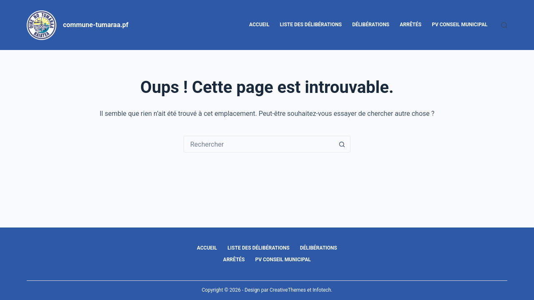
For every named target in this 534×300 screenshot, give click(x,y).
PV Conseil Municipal (459, 25)
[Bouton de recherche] (341, 144)
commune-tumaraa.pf (95, 25)
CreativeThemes (288, 290)
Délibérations (370, 25)
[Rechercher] (504, 25)
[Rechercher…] (258, 144)
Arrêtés (410, 25)
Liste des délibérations (311, 25)
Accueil (259, 25)
